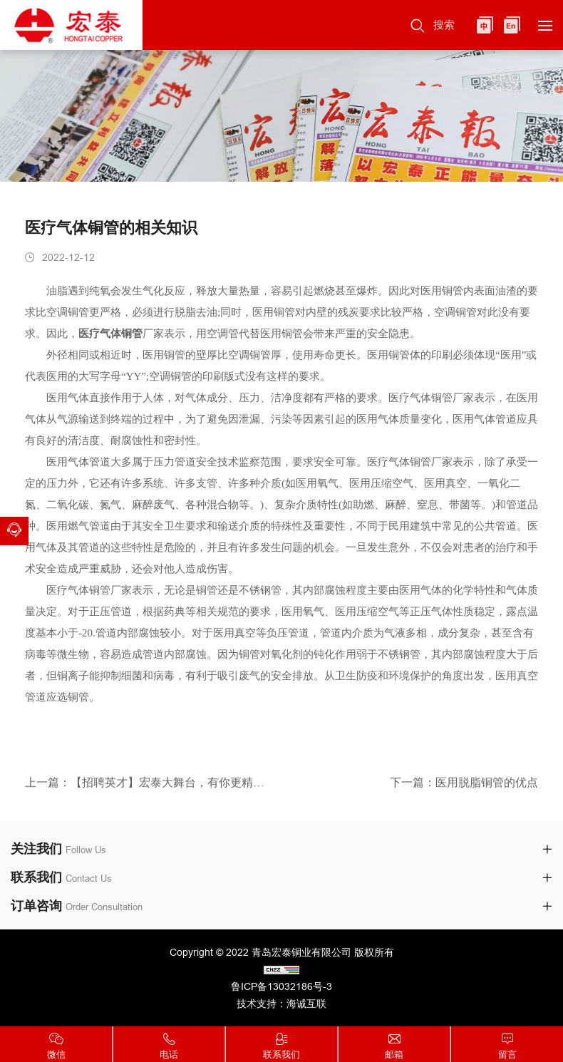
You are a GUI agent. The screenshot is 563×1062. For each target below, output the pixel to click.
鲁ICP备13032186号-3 (281, 986)
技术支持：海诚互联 (281, 1003)
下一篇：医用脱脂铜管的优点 (464, 785)
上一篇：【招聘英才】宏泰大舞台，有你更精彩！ (148, 785)
